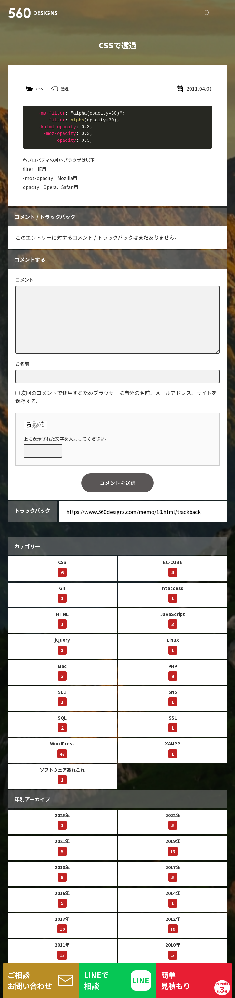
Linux (173, 645)
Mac (62, 672)
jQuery (62, 645)
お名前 (22, 363)
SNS (172, 697)
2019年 (172, 847)
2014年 (172, 899)
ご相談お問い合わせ (29, 980)
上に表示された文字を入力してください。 (66, 438)
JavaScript (172, 620)
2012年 (172, 924)
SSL (172, 723)
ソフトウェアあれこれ (62, 775)
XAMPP (172, 749)
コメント (24, 279)
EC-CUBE (172, 568)
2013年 (62, 924)
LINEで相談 (96, 980)
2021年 (62, 847)
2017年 (172, 873)
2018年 (62, 873)
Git (62, 594)
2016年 (62, 899)
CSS (39, 88)
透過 (65, 88)
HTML (62, 620)
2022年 (172, 821)
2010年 (172, 950)
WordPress (62, 749)
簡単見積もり (195, 982)
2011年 (62, 950)
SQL (62, 723)
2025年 (62, 821)
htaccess (172, 594)
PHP (172, 672)
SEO (62, 697)
